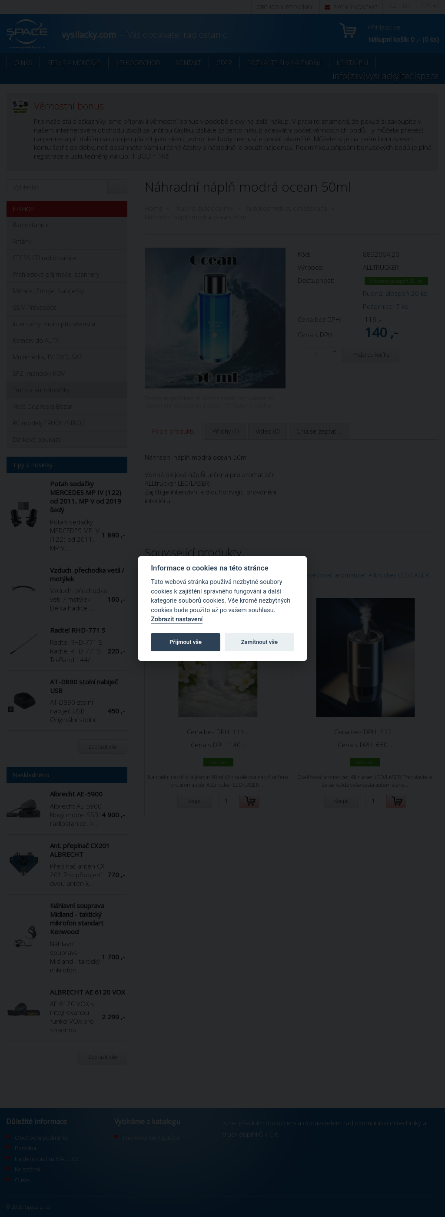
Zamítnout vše (259, 642)
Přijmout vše (185, 642)
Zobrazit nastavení (177, 619)
